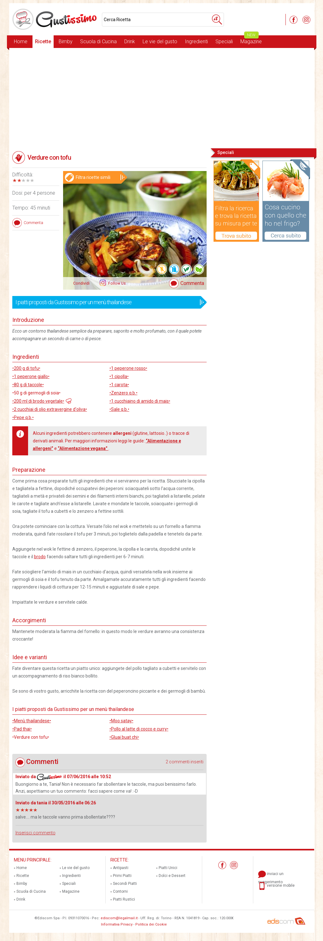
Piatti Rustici (124, 899)
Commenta (192, 283)
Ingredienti (196, 41)
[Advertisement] (161, 97)
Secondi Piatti (125, 883)
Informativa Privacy (116, 924)
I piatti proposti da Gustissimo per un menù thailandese (107, 302)
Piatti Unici (168, 868)
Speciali (224, 41)
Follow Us (116, 283)
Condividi (81, 283)
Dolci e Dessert (172, 875)
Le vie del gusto (160, 41)
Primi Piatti (122, 875)
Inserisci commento (35, 832)
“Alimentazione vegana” (83, 448)
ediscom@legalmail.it (119, 918)
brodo (40, 556)
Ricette (43, 41)
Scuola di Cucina (98, 41)
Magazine (251, 39)
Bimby (66, 41)
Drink (129, 41)
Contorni (120, 891)
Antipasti (120, 868)
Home (20, 41)
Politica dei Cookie (151, 924)
